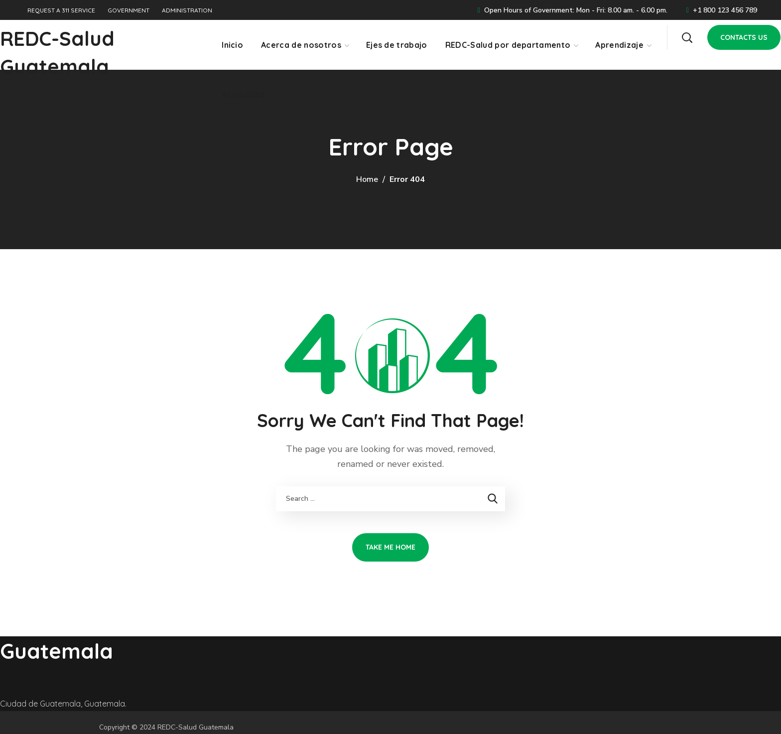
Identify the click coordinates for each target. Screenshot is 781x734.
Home (367, 179)
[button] (687, 37)
